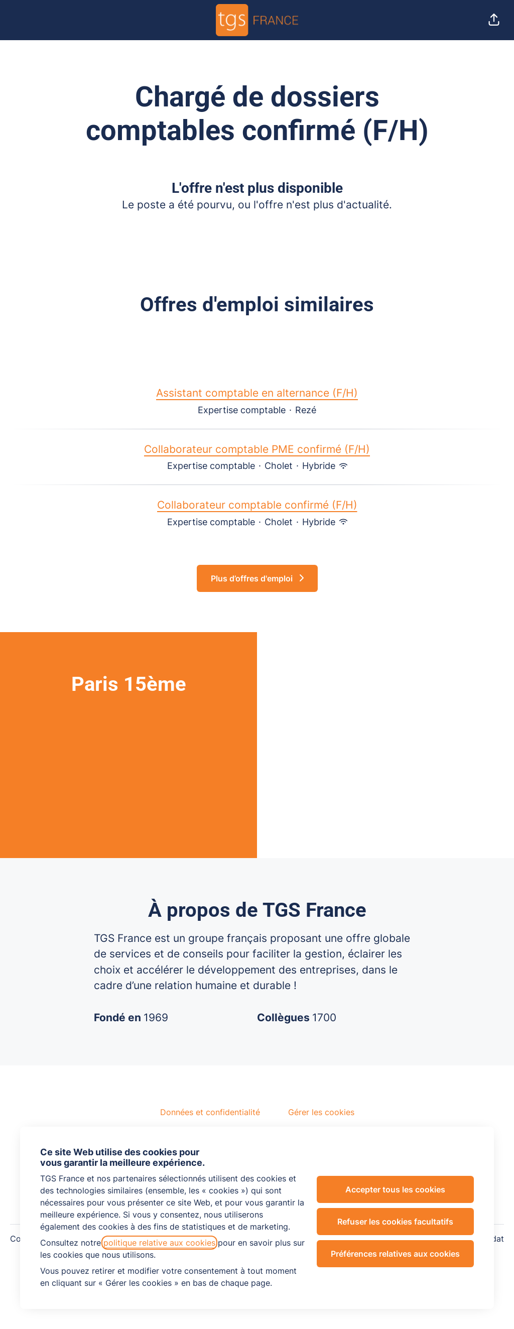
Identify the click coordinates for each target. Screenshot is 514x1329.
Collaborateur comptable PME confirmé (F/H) (257, 449)
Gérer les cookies (321, 1112)
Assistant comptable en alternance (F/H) (257, 393)
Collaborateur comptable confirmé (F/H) (257, 505)
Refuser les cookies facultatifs (395, 1222)
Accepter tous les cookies (395, 1189)
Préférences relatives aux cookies (395, 1254)
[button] (494, 20)
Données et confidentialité (210, 1112)
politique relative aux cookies (159, 1243)
